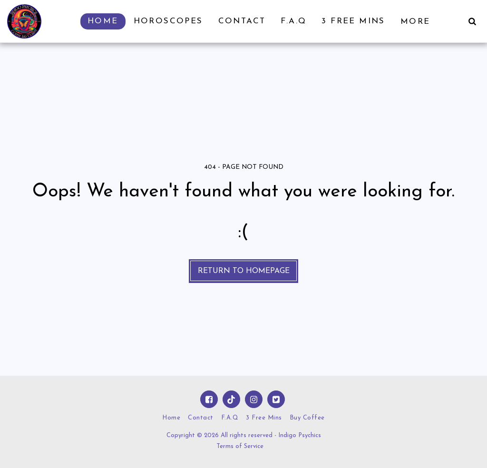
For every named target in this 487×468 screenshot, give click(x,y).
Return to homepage (244, 271)
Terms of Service (239, 446)
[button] (472, 21)
